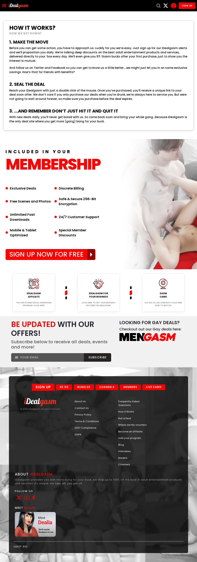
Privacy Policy (83, 414)
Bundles (83, 387)
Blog (121, 445)
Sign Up (43, 387)
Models (122, 458)
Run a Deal (124, 418)
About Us (80, 401)
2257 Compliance (85, 428)
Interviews (124, 451)
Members (130, 387)
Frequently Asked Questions (128, 403)
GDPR (78, 434)
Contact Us (82, 408)
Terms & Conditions (87, 421)
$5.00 (64, 387)
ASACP (17, 546)
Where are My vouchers (132, 425)
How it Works (126, 411)
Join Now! (33, 271)
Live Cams (154, 387)
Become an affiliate (130, 431)
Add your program (129, 438)
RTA (25, 546)
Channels (106, 387)
